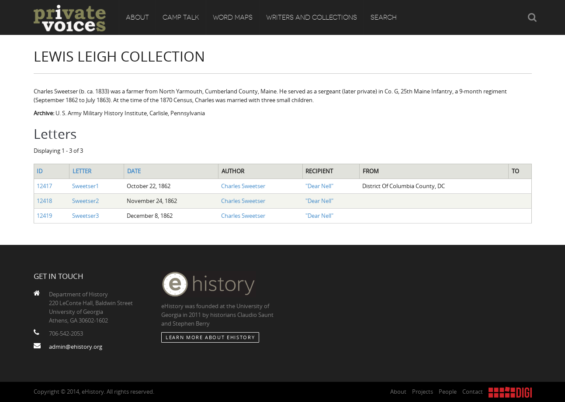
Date (134, 171)
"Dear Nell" (319, 186)
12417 (44, 186)
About (137, 17)
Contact (472, 391)
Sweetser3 (85, 216)
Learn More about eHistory (210, 337)
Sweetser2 (85, 201)
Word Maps (233, 17)
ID (39, 171)
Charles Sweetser (243, 186)
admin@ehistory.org (75, 346)
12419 (44, 216)
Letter (82, 171)
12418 (44, 201)
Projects (422, 391)
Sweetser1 (85, 186)
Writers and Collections (311, 17)
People (448, 391)
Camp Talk (181, 17)
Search (384, 17)
